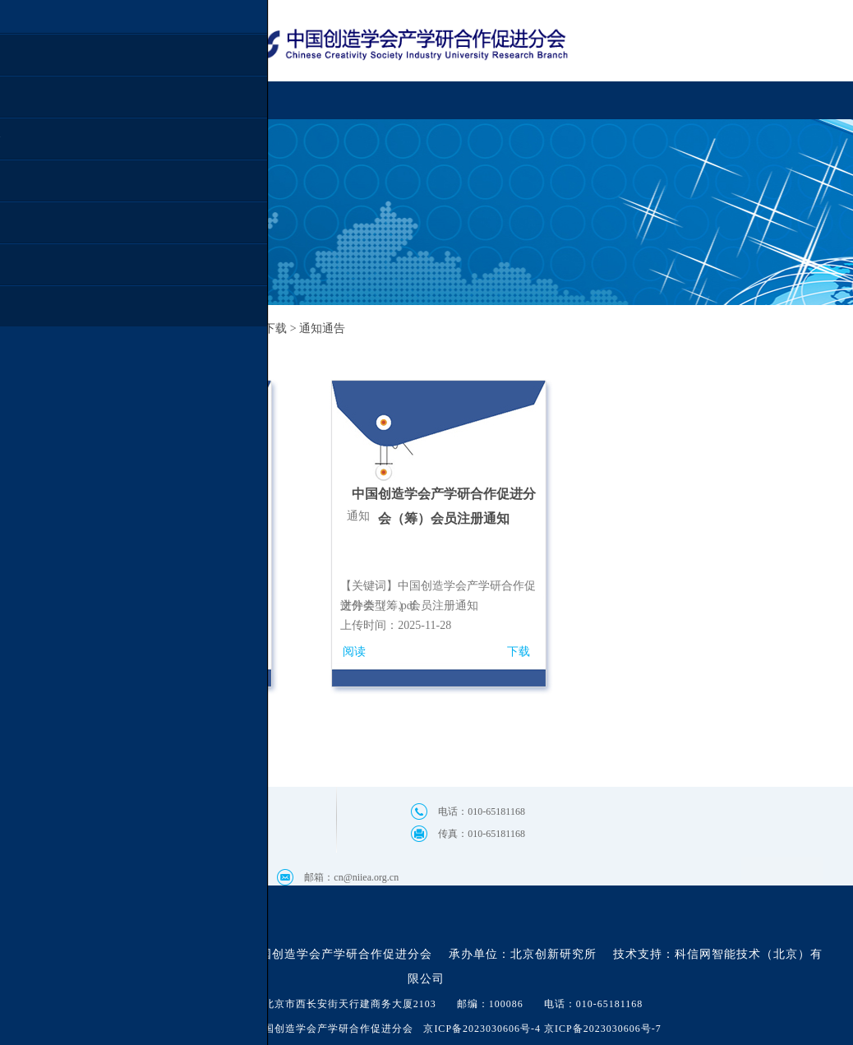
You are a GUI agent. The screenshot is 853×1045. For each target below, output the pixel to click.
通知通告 (322, 328)
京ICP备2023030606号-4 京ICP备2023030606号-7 (542, 1028)
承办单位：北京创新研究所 (523, 954)
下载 (518, 651)
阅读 (354, 651)
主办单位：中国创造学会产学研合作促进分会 (309, 954)
